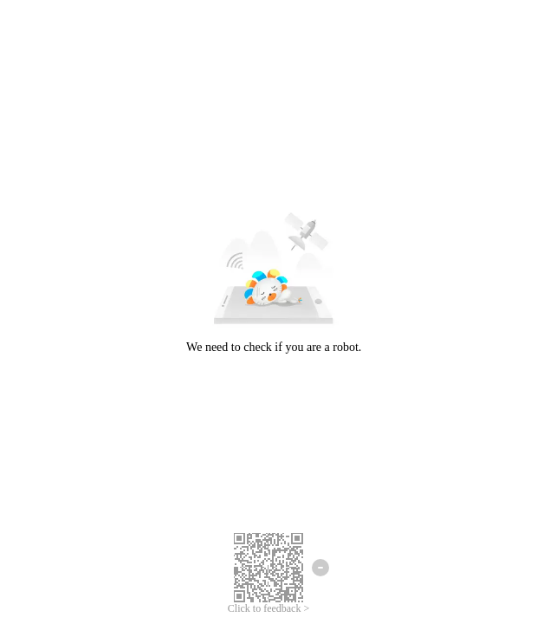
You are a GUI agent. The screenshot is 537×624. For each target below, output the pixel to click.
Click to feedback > (268, 608)
